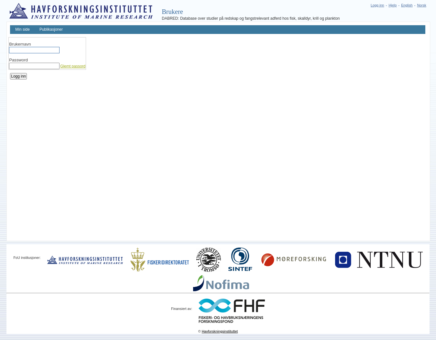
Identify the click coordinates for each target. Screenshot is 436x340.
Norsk (421, 5)
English (406, 5)
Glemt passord (72, 66)
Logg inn (377, 5)
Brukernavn (20, 44)
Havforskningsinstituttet (220, 331)
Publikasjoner (51, 29)
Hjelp (393, 5)
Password (18, 60)
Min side (22, 29)
